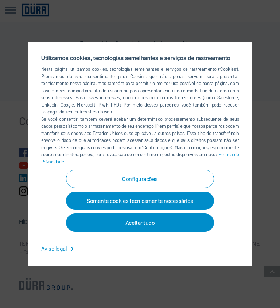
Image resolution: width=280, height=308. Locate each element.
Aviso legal (59, 248)
